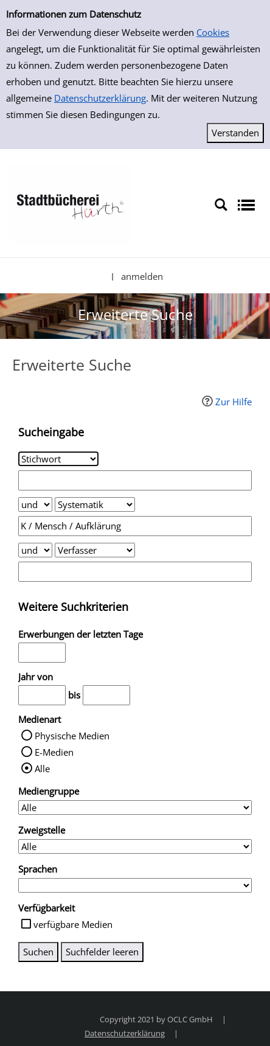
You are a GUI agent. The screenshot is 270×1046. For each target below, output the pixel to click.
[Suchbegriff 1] (135, 480)
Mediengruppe (48, 791)
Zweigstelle (41, 830)
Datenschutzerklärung (100, 98)
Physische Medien (72, 736)
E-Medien (54, 752)
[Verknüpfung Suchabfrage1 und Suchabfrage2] (35, 504)
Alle (42, 768)
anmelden (142, 276)
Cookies (212, 32)
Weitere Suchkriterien (73, 606)
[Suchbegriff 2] (135, 526)
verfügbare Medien (72, 924)
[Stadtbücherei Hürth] (70, 204)
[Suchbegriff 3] (135, 572)
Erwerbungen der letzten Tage (80, 634)
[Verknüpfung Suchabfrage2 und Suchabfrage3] (35, 550)
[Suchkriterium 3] (95, 550)
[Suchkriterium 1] (58, 459)
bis (74, 695)
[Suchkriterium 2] (95, 504)
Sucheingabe (51, 432)
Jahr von (35, 677)
